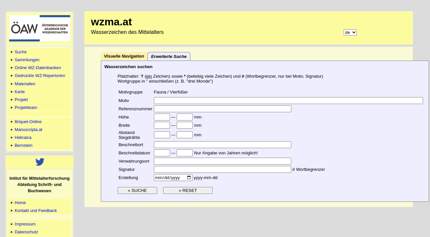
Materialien (22, 83)
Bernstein (21, 145)
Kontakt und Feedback (33, 210)
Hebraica (21, 137)
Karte (17, 91)
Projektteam (23, 107)
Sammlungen (25, 59)
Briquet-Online (26, 121)
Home (18, 202)
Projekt (19, 99)
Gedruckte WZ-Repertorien (37, 75)
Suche (18, 51)
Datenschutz (24, 231)
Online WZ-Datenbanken (35, 67)
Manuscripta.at (26, 129)
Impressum (23, 224)
